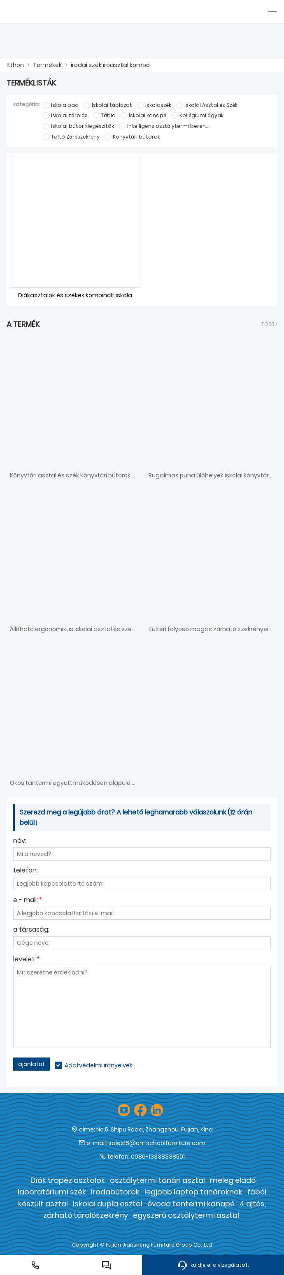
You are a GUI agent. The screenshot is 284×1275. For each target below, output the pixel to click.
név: (19, 841)
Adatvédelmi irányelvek (99, 1065)
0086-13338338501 (158, 1156)
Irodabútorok (115, 1192)
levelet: (26, 960)
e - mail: (27, 901)
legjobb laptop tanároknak (193, 1192)
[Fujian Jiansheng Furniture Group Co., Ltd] (44, 11)
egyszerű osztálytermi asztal (186, 1215)
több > (269, 324)
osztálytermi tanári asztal (157, 1180)
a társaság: (31, 930)
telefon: (25, 871)
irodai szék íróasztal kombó (110, 65)
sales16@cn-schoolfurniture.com (156, 1143)
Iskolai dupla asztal (107, 1204)
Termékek (47, 65)
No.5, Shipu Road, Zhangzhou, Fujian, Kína (154, 1129)
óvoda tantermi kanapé (191, 1204)
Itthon (15, 65)
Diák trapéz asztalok (67, 1180)
